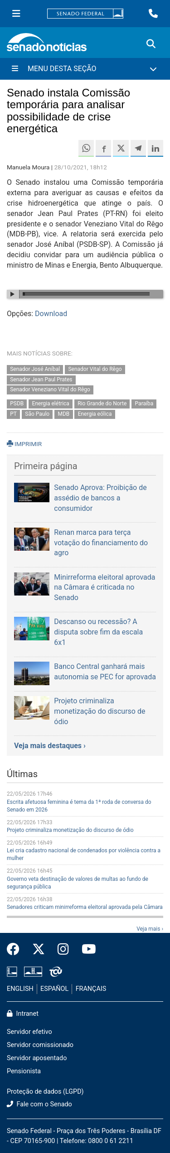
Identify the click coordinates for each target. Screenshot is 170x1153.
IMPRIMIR (24, 443)
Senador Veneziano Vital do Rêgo (50, 390)
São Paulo (37, 414)
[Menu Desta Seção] (85, 69)
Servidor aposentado (37, 1058)
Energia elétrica (50, 404)
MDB (64, 414)
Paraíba (144, 404)
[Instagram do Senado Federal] (63, 949)
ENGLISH (20, 989)
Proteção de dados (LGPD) (45, 1091)
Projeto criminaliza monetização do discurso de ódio (70, 830)
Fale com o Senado (39, 1104)
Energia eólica (95, 414)
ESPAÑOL (54, 989)
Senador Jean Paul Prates (41, 379)
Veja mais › (149, 929)
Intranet (23, 1014)
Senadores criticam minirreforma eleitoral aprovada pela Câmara (85, 907)
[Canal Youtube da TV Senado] (85, 949)
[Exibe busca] (151, 44)
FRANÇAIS (91, 989)
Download (51, 313)
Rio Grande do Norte (102, 404)
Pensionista (24, 1071)
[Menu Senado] (16, 13)
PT (13, 414)
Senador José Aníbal (35, 369)
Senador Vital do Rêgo (94, 369)
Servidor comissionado (40, 1045)
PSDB (17, 404)
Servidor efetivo (29, 1032)
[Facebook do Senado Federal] (16, 949)
